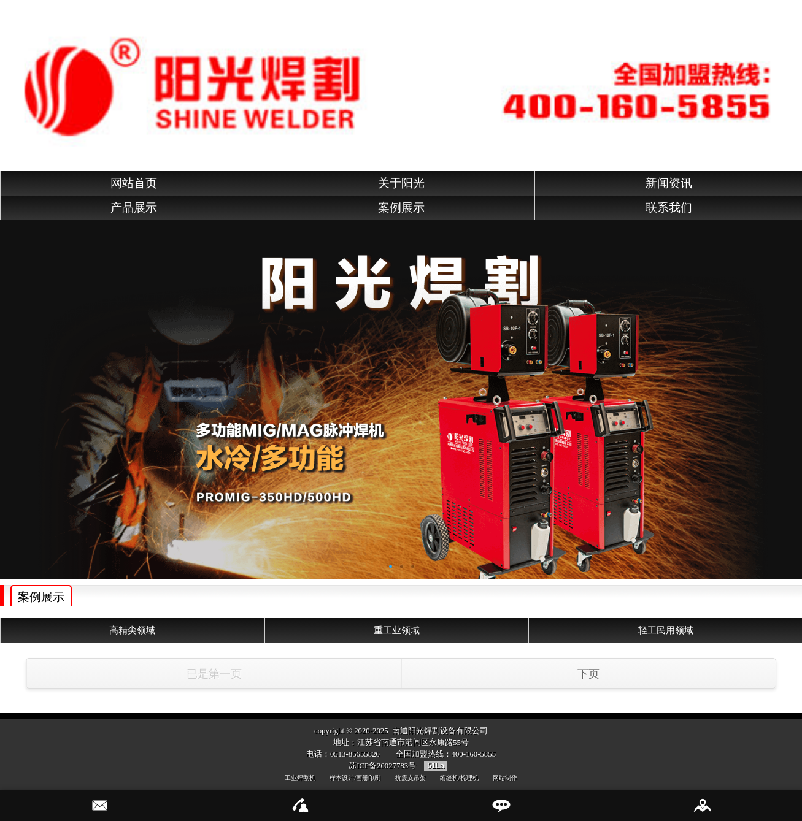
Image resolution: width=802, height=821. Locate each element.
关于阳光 (401, 183)
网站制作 (505, 777)
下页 (588, 674)
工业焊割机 (300, 777)
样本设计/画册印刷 (355, 777)
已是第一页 (214, 674)
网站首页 (133, 183)
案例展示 (401, 207)
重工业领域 (397, 630)
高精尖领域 (132, 630)
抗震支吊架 (410, 777)
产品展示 (133, 207)
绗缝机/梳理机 (459, 777)
